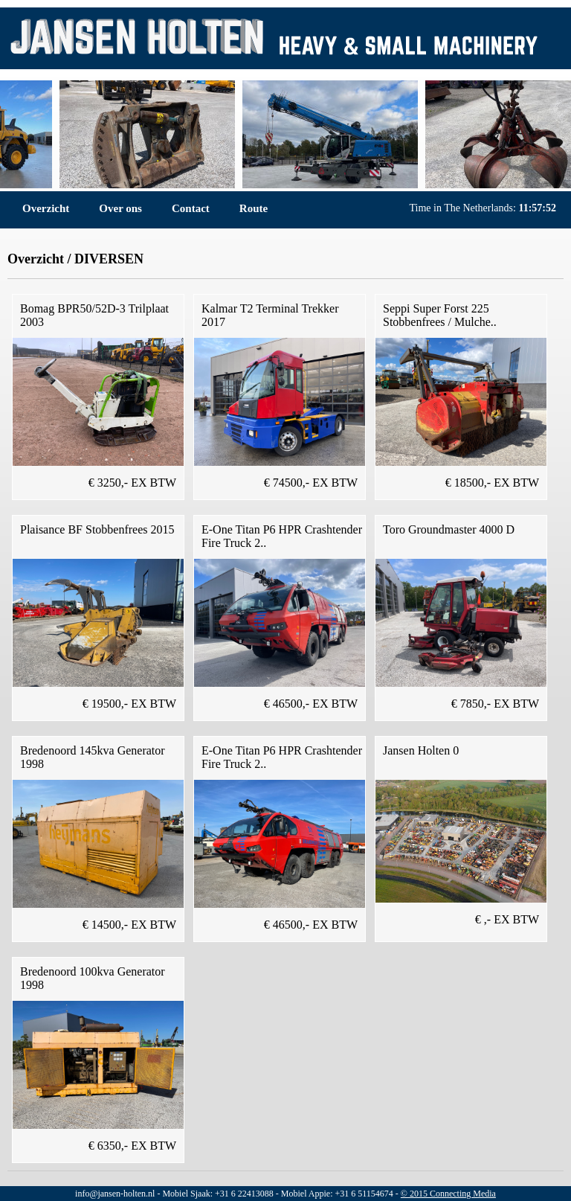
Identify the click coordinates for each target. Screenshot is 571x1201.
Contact (191, 208)
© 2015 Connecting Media (448, 1193)
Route (253, 208)
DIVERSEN (108, 259)
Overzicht (45, 208)
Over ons (120, 208)
